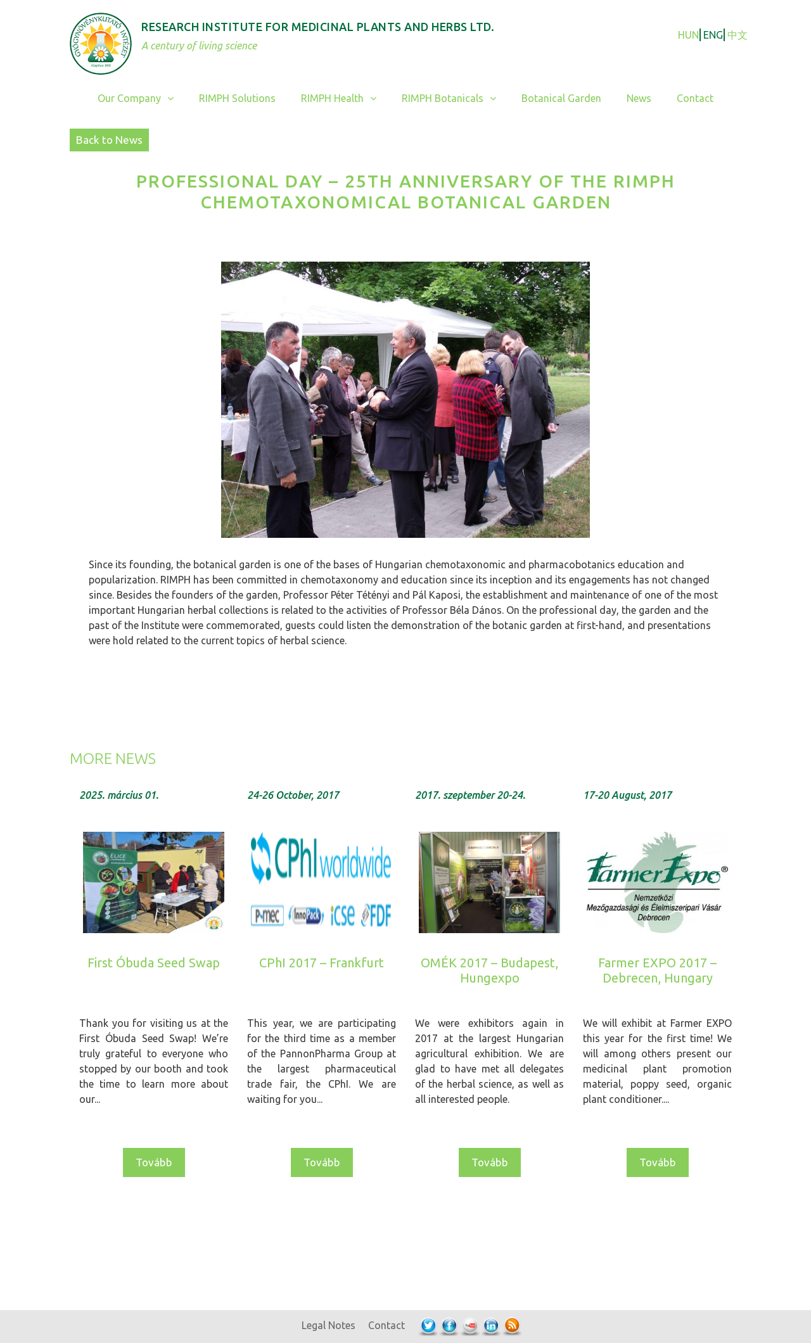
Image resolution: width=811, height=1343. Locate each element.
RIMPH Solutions (237, 98)
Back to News (109, 140)
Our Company (142, 98)
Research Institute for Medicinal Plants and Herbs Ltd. (317, 26)
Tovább (154, 1162)
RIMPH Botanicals (455, 98)
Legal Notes (328, 1325)
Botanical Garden (561, 98)
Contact (695, 98)
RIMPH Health (345, 98)
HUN (688, 35)
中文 (737, 35)
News (639, 98)
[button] (173, 98)
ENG (713, 35)
